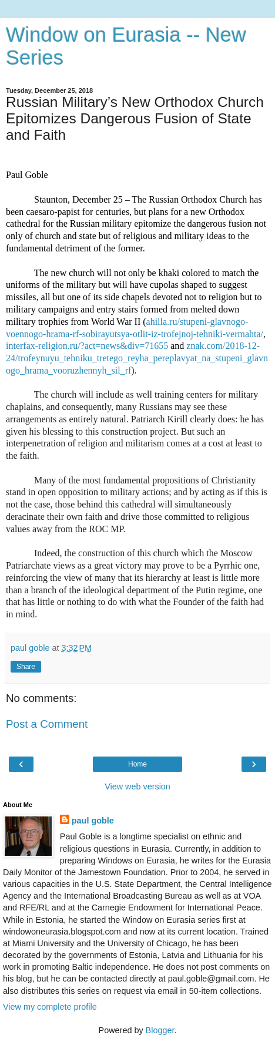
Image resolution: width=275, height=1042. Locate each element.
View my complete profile (50, 1006)
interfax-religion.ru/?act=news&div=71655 (87, 346)
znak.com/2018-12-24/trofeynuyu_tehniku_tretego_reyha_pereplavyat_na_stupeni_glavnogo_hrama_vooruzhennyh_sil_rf (137, 358)
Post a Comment (47, 724)
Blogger (160, 1030)
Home (137, 764)
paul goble (93, 820)
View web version (137, 786)
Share (25, 667)
